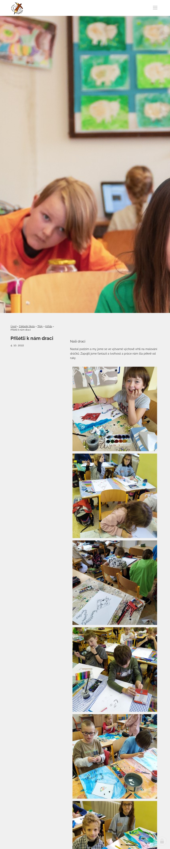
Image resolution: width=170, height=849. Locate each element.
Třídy (40, 326)
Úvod (13, 326)
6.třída (48, 326)
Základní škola (27, 326)
